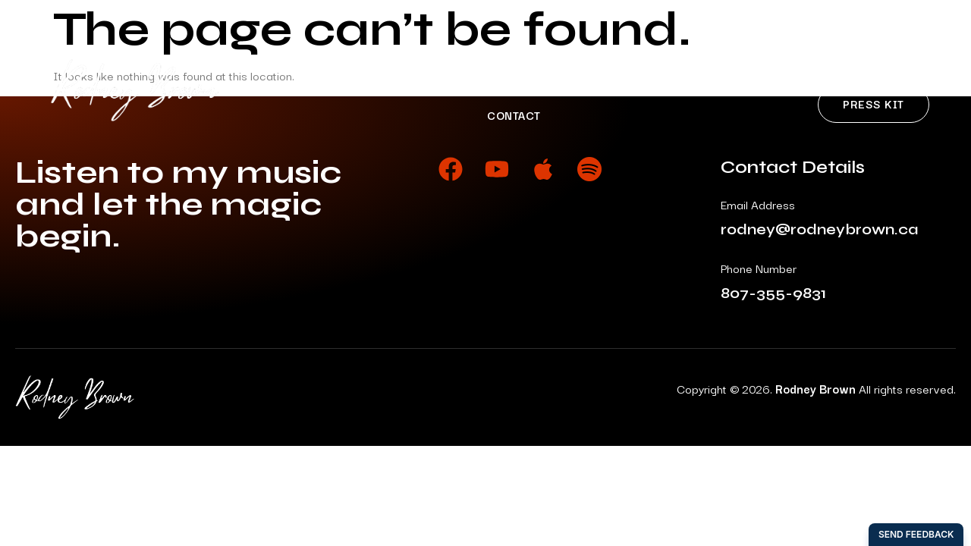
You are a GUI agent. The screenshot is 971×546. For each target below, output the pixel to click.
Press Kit (873, 103)
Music (446, 85)
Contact (514, 115)
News (600, 85)
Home (298, 85)
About (370, 85)
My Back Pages (700, 85)
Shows (524, 85)
